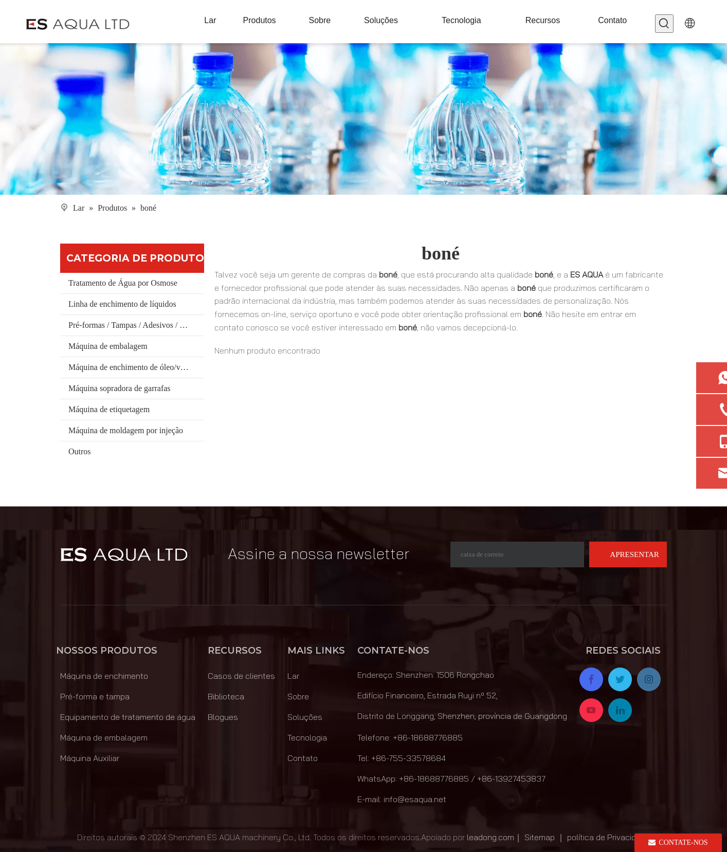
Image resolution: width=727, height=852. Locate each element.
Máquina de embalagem (108, 346)
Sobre (298, 696)
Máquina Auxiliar (89, 758)
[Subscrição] (628, 554)
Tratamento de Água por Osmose (122, 283)
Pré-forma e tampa (95, 696)
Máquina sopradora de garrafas (119, 388)
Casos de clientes (241, 676)
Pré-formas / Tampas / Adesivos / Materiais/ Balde (136, 325)
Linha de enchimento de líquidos (122, 304)
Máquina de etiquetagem (109, 409)
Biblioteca (226, 696)
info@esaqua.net (415, 799)
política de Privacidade (608, 837)
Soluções (304, 717)
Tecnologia (307, 737)
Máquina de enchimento (104, 676)
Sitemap (539, 837)
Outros (79, 451)
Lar (293, 676)
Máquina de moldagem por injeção (125, 430)
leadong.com (490, 837)
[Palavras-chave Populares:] (664, 23)
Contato (302, 758)
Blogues (223, 717)
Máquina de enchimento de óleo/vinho (131, 367)
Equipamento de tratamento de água (127, 717)
